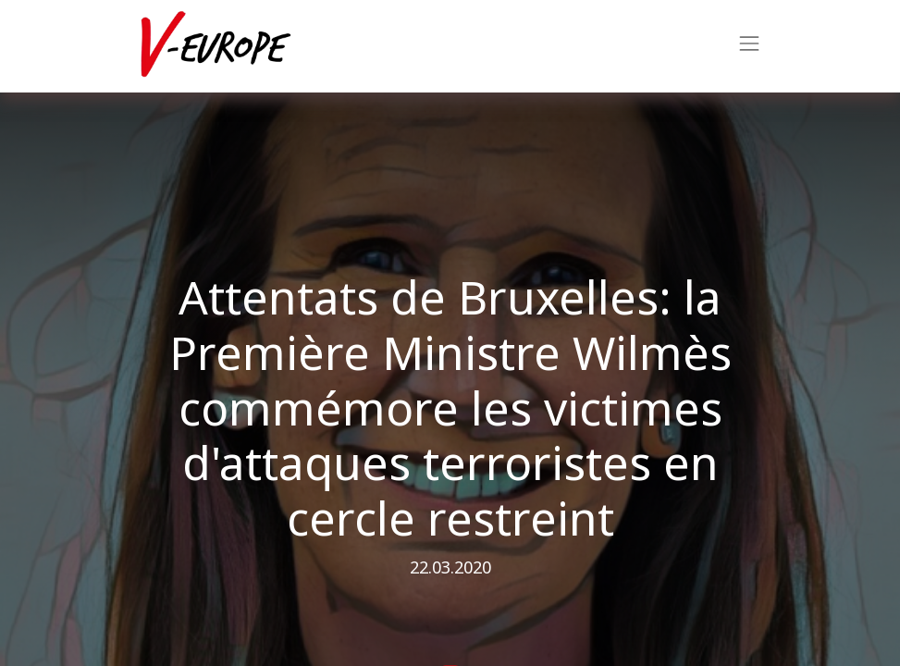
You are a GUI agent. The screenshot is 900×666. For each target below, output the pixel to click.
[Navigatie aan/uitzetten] (749, 46)
